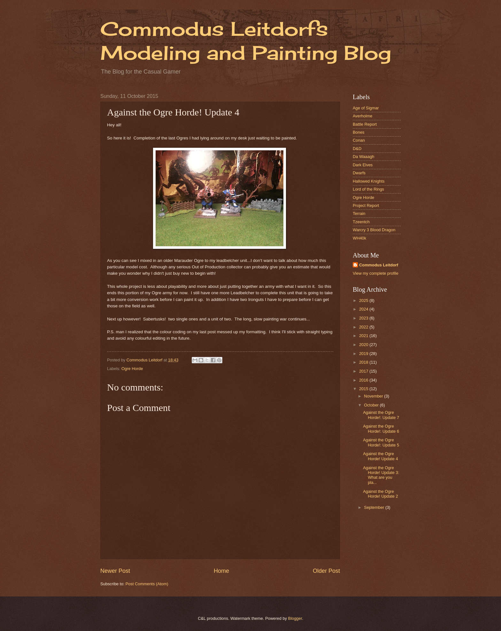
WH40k (359, 238)
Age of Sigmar (366, 108)
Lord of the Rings (368, 189)
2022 (364, 327)
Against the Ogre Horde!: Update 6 (381, 428)
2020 (364, 344)
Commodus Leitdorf (378, 265)
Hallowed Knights (368, 181)
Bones (359, 132)
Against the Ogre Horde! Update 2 (380, 494)
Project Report (366, 205)
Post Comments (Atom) (147, 583)
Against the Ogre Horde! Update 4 (380, 456)
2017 (364, 371)
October (372, 405)
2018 (364, 362)
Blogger (295, 618)
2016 (364, 380)
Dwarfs (359, 172)
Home (221, 571)
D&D (357, 148)
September (374, 507)
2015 (364, 388)
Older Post (326, 571)
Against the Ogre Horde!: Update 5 (381, 442)
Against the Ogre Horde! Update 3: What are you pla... (381, 475)
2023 (364, 318)
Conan (359, 140)
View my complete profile (375, 273)
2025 (364, 300)
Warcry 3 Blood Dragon (374, 229)
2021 (364, 335)
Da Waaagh (363, 156)
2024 (364, 309)
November (374, 396)
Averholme (362, 116)
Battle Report (365, 124)
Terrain (359, 213)
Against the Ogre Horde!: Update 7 (381, 415)
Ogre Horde (132, 368)
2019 (364, 353)
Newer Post (115, 571)
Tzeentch (361, 221)
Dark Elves (363, 164)
